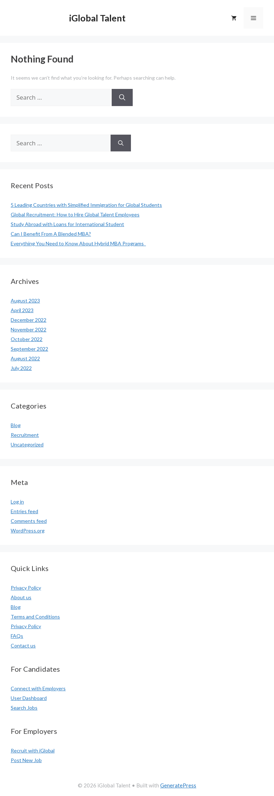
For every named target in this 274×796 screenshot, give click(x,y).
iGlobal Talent (97, 17)
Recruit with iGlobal (33, 750)
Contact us (23, 645)
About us (21, 597)
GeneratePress (178, 785)
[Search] (122, 97)
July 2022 (21, 368)
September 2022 (29, 349)
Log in (17, 502)
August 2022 (25, 358)
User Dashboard (29, 698)
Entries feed (24, 511)
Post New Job (26, 760)
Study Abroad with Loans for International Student (67, 224)
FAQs (17, 636)
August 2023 (25, 300)
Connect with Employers (38, 688)
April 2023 (22, 310)
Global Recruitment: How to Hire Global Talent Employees (75, 214)
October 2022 (26, 339)
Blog (16, 425)
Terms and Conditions (35, 617)
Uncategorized (27, 444)
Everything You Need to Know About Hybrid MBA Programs (78, 243)
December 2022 (28, 320)
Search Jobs (24, 708)
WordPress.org (28, 530)
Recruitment (25, 435)
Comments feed (29, 521)
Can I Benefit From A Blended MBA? (51, 234)
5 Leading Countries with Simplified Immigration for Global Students (86, 205)
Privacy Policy (26, 588)
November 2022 (28, 329)
